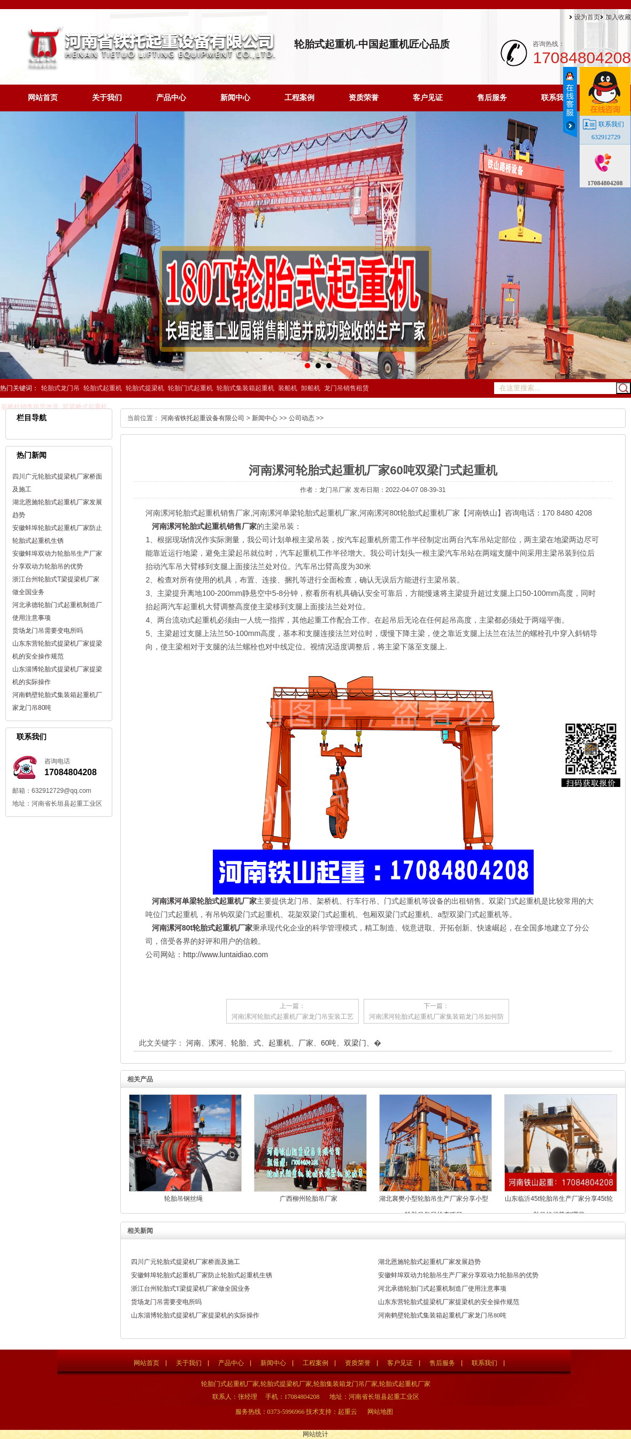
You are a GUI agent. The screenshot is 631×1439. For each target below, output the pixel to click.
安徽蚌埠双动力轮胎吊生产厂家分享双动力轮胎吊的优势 (458, 1275)
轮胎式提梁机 (145, 388)
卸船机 (310, 388)
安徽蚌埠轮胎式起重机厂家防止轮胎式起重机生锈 (201, 1275)
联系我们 (556, 98)
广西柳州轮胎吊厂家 (308, 1198)
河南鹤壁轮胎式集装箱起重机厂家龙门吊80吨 (442, 1315)
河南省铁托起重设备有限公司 (202, 418)
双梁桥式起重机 (85, 407)
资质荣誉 (364, 98)
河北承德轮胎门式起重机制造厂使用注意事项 (442, 1288)
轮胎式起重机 (102, 388)
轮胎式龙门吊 (60, 388)
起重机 (279, 1043)
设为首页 (587, 17)
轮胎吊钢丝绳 (183, 1198)
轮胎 (238, 1043)
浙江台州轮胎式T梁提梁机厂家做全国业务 (190, 1288)
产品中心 (171, 98)
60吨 (329, 1043)
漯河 (216, 1043)
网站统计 (315, 1434)
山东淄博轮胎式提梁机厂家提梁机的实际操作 (195, 1315)
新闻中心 (235, 98)
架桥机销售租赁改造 (30, 407)
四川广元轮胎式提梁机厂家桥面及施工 (185, 1262)
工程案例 (299, 98)
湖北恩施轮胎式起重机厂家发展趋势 (429, 1262)
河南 (193, 1043)
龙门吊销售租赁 (346, 388)
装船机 (287, 388)
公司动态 (301, 418)
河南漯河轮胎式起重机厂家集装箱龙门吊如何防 (436, 1016)
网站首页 (43, 98)
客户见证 (428, 98)
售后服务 (492, 98)
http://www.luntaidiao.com (225, 954)
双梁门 (355, 1043)
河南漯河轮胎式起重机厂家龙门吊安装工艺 (292, 1016)
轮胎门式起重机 (190, 388)
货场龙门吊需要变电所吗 (47, 630)
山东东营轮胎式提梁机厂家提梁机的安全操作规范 (448, 1302)
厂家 (305, 1043)
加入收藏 (618, 17)
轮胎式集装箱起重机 (245, 388)
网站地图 (380, 1411)
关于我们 (107, 98)
